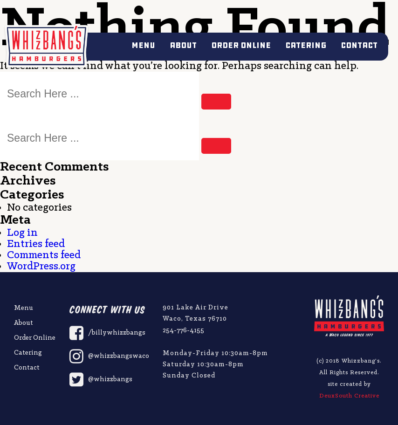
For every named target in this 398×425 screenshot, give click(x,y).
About (183, 45)
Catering (305, 45)
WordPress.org (41, 266)
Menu (143, 45)
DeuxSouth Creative (349, 396)
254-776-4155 (183, 330)
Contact (359, 45)
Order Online (241, 45)
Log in (22, 233)
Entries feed (36, 244)
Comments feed (44, 255)
